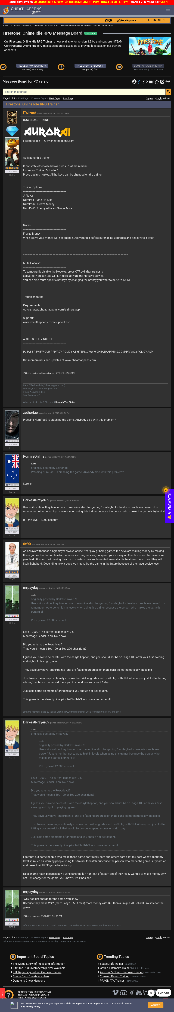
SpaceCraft (130, 964)
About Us (104, 1004)
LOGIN (152, 20)
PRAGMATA (132, 980)
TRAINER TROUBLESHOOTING (34, 992)
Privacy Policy (81, 1004)
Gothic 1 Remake (140, 968)
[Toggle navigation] (168, 11)
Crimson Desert (138, 976)
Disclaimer (65, 1004)
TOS (94, 1004)
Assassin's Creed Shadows (157, 972)
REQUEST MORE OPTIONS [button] (32, 65)
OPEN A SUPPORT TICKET (32, 998)
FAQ (56, 1004)
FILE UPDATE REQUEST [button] (90, 65)
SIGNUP (163, 20)
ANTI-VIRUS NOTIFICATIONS (33, 995)
